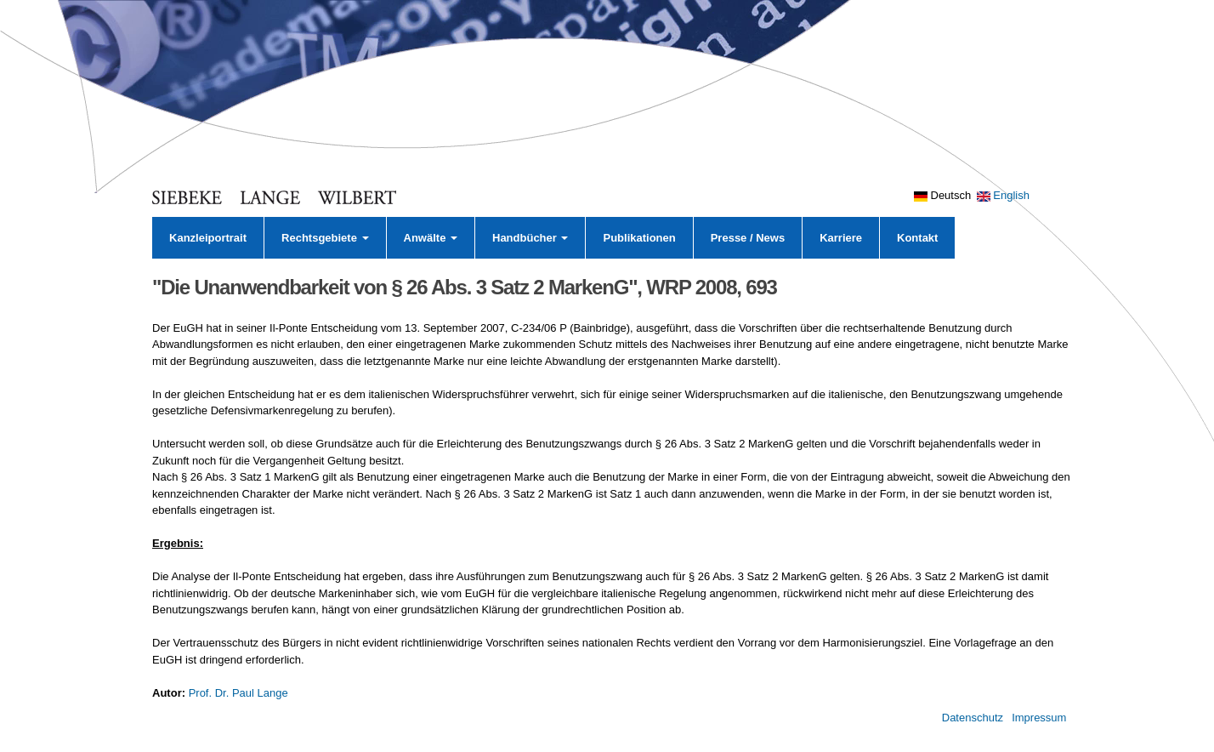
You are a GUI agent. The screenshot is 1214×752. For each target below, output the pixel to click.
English (1003, 195)
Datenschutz (972, 717)
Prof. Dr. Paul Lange (238, 692)
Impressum (1039, 717)
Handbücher (530, 237)
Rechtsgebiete (324, 237)
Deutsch (942, 195)
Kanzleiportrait (208, 237)
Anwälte (430, 237)
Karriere (841, 237)
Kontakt (917, 237)
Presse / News (748, 237)
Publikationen (639, 237)
